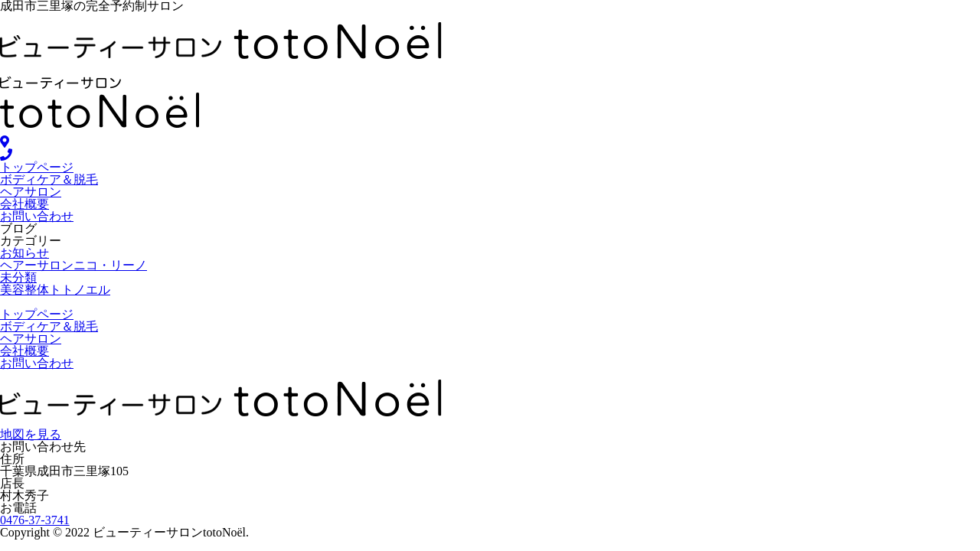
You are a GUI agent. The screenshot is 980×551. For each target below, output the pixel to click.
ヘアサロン (30, 191)
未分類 (18, 277)
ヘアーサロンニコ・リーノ (73, 265)
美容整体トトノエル (55, 289)
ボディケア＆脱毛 (49, 179)
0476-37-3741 (35, 520)
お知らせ (24, 252)
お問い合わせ (37, 216)
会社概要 (24, 203)
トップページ (37, 167)
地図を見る (30, 434)
